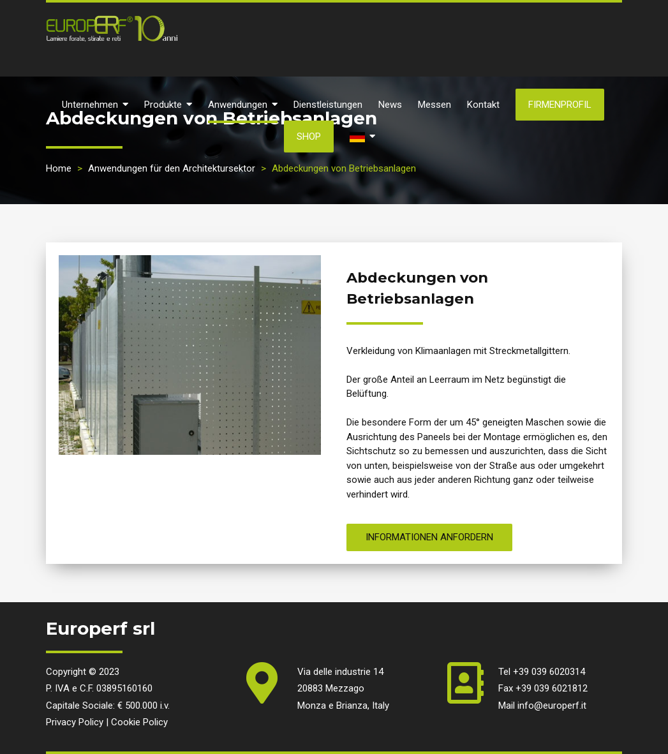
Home (58, 168)
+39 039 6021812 (552, 688)
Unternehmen (95, 104)
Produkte (168, 104)
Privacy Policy (74, 722)
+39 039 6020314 (549, 671)
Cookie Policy (139, 722)
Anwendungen (243, 104)
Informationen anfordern (429, 537)
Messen (434, 104)
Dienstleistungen (327, 104)
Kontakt (483, 104)
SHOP (309, 136)
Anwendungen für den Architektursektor (171, 168)
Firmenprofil (559, 104)
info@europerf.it (551, 705)
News (390, 104)
